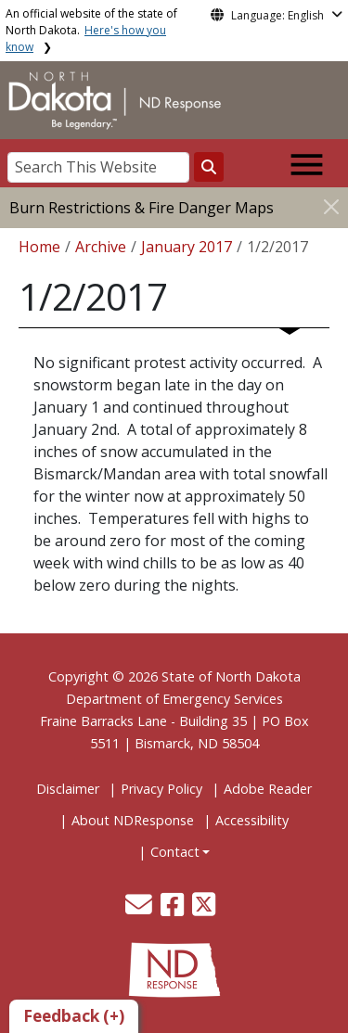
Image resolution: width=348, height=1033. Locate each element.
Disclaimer (67, 788)
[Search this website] (209, 167)
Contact (175, 852)
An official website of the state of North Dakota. (91, 30)
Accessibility (252, 820)
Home (39, 246)
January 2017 (186, 246)
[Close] (331, 206)
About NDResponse (132, 820)
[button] (140, 909)
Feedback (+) (73, 1016)
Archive (100, 246)
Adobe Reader (268, 788)
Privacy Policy (161, 788)
